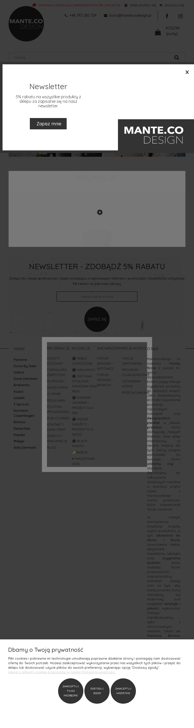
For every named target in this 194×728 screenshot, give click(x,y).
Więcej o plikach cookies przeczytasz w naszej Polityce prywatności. (61, 672)
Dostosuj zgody (97, 691)
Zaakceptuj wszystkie (123, 691)
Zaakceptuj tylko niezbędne (71, 691)
